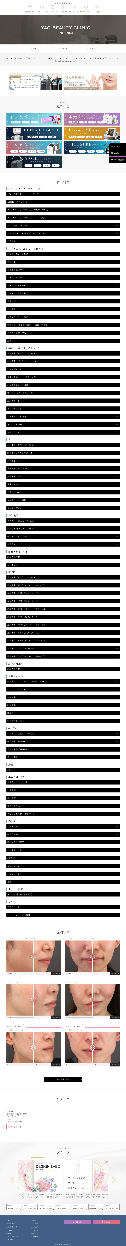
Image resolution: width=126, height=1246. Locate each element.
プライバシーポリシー (12, 1236)
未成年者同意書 (35, 1236)
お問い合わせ (9, 1239)
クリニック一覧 (42, 12)
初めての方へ (34, 1233)
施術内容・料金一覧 (68, 12)
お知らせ (33, 1220)
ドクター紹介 (54, 12)
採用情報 (8, 1233)
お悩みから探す (30, 12)
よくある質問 (97, 12)
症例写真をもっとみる (63, 1079)
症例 (88, 12)
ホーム (8, 1220)
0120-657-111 (20, 1126)
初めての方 (80, 12)
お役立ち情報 (34, 1227)
